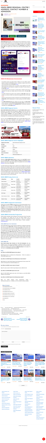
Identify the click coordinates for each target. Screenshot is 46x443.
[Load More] (23, 385)
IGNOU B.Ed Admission (5, 408)
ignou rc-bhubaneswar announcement (7, 310)
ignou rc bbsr (24, 309)
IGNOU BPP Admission (17, 405)
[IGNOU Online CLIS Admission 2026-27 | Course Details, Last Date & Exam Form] (35, 95)
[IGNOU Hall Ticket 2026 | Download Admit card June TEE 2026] (35, 20)
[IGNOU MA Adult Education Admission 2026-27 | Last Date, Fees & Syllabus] (35, 62)
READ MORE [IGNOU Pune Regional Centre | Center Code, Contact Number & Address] (32, 366)
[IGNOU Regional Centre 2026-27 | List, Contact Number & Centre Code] (17, 372)
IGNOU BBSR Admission (6, 289)
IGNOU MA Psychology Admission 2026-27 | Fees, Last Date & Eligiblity (41, 76)
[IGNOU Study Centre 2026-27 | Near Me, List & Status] (35, 56)
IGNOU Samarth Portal (26, 171)
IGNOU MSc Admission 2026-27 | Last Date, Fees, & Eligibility (41, 82)
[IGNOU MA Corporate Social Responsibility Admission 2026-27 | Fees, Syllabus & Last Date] (35, 102)
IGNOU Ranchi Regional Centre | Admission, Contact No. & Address (28, 378)
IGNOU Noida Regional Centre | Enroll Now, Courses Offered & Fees (41, 49)
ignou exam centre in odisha (17, 309)
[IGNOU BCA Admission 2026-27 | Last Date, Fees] (35, 32)
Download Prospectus (6, 38)
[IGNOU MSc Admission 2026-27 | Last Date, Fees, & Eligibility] (35, 82)
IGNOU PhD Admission (5, 398)
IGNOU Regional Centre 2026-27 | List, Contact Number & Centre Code (16, 378)
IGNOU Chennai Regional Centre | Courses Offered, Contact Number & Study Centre (41, 26)
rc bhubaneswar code (5, 313)
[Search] (44, 1)
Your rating (3, 328)
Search (34, 5)
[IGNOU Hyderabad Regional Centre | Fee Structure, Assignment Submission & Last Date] (35, 88)
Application (11, 36)
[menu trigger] (2, 1)
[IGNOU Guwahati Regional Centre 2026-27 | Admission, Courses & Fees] (40, 372)
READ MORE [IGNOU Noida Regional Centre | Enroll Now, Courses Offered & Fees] (20, 366)
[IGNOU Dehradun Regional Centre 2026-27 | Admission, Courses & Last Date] (6, 357)
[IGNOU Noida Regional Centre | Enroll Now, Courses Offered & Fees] (35, 50)
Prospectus (40, 11)
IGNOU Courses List (16, 392)
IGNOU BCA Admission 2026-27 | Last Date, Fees (41, 31)
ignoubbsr (21, 312)
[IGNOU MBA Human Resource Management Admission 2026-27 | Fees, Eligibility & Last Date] (35, 69)
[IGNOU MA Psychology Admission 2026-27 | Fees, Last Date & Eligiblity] (35, 76)
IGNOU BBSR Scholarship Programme (9, 294)
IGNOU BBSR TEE (5, 297)
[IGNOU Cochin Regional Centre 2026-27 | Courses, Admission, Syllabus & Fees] (6, 372)
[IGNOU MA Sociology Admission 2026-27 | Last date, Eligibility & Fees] (35, 43)
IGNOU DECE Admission (6, 402)
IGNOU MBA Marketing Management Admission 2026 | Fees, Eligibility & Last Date (38, 123)
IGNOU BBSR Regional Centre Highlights (9, 287)
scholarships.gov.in (4, 220)
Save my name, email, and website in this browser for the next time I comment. (11, 343)
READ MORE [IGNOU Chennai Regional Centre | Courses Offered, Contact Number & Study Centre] (43, 366)
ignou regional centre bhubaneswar (19, 310)
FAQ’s (4, 299)
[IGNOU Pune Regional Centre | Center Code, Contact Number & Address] (29, 357)
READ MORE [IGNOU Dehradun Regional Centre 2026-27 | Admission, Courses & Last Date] (9, 366)
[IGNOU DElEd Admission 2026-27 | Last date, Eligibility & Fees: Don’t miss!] (35, 37)
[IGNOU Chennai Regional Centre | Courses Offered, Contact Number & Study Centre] (35, 26)
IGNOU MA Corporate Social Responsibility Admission (39, 403)
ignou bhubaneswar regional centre (7, 309)
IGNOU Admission (5, 395)
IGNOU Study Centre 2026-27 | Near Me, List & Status (41, 55)
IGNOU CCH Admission (17, 394)
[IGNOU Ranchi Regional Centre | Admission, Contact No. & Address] (29, 372)
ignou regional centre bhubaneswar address (8, 311)
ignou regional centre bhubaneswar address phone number (10, 312)
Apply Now (4, 36)
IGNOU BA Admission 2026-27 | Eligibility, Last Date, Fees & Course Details (38, 114)
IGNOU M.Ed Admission (6, 393)
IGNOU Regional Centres (4, 5)
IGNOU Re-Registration (5, 407)
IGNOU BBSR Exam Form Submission (9, 295)
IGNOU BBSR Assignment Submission (9, 292)
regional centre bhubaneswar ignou (14, 313)
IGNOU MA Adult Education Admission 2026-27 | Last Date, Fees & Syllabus (41, 61)
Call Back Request (19, 36)
